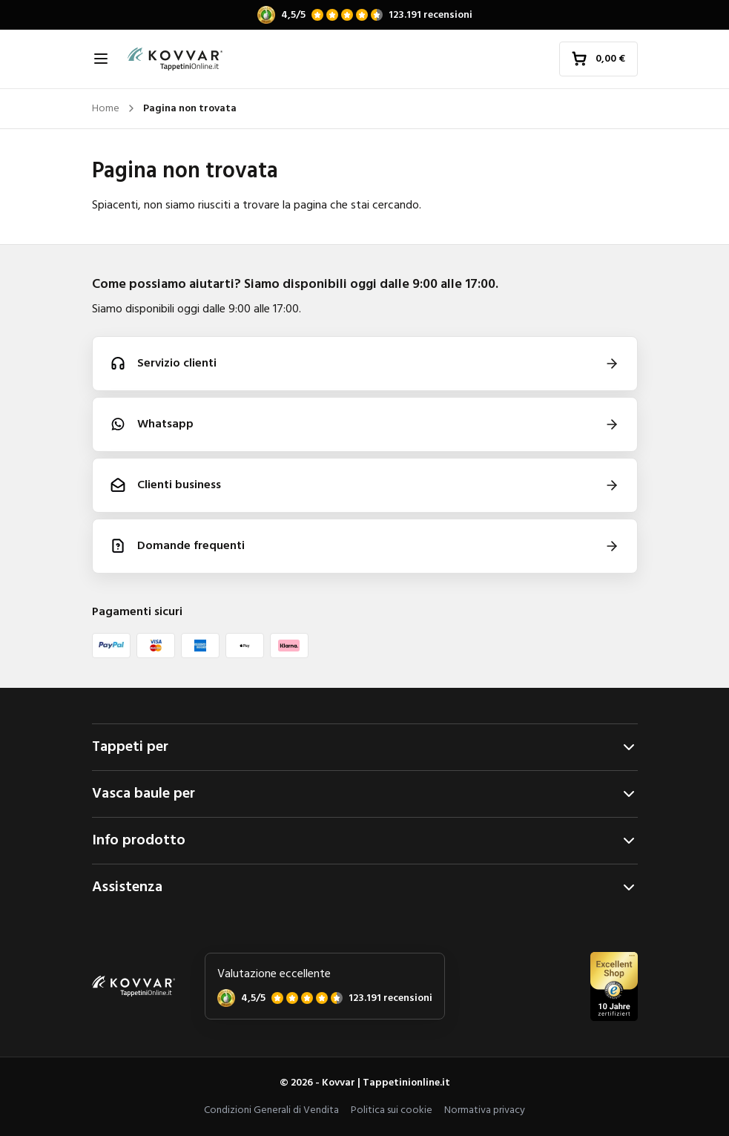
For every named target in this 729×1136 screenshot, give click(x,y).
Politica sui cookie (391, 1110)
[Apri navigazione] (101, 59)
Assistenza (365, 887)
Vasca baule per (365, 794)
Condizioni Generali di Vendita (271, 1110)
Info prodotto (365, 841)
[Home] (175, 59)
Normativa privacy (484, 1110)
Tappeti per (365, 747)
